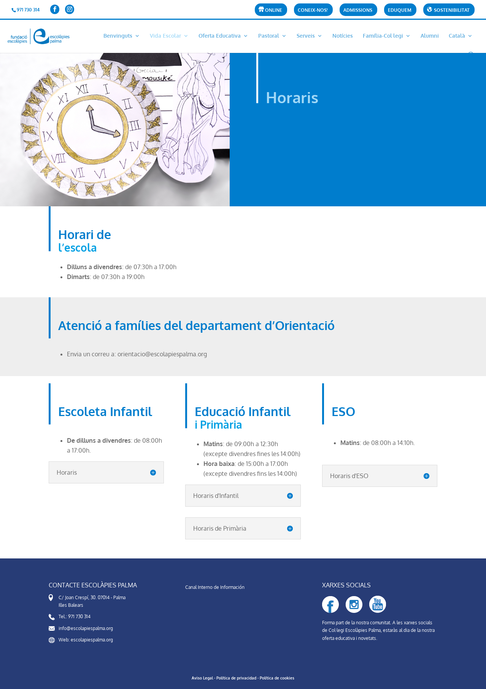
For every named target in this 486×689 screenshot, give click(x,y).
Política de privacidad (236, 678)
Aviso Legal (202, 678)
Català (457, 36)
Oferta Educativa (220, 36)
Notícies (342, 36)
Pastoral (268, 36)
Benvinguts (117, 36)
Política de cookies (277, 678)
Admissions (357, 10)
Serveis (306, 36)
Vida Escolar (165, 36)
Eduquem (399, 10)
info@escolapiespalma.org (86, 628)
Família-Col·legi (383, 36)
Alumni (430, 36)
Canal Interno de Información (215, 587)
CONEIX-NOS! (313, 10)
